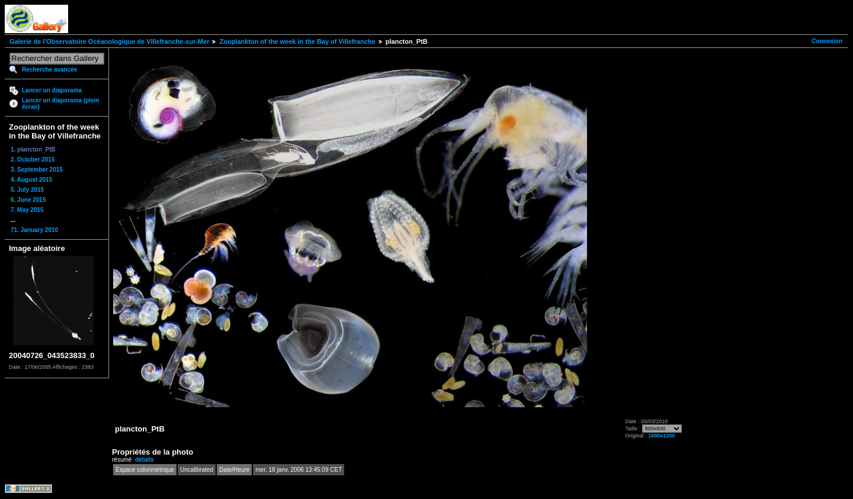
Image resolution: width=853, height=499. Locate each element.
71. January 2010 (34, 230)
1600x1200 (661, 436)
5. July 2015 (27, 189)
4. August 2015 (31, 179)
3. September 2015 (37, 169)
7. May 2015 (27, 210)
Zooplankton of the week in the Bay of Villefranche (297, 41)
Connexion (827, 41)
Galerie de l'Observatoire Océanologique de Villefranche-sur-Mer (109, 41)
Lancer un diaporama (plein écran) (61, 103)
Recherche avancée (49, 69)
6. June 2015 (28, 200)
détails (144, 459)
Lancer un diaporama (52, 90)
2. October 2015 (32, 159)
